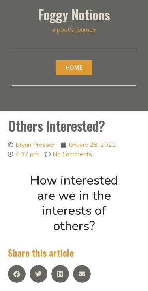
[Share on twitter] (38, 274)
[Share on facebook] (17, 274)
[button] (74, 67)
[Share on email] (82, 274)
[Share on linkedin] (60, 274)
